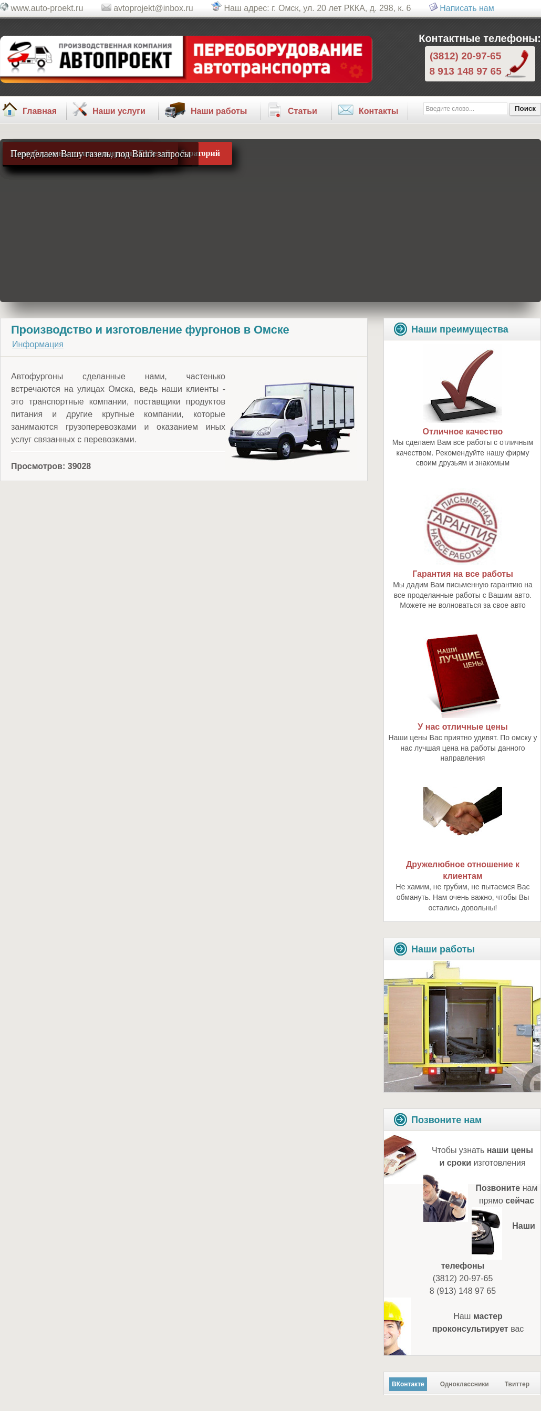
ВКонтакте (408, 1384)
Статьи (302, 111)
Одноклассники (464, 1384)
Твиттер (517, 1384)
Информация (38, 344)
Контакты (378, 111)
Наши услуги (118, 111)
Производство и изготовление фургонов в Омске (150, 329)
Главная (40, 111)
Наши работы (219, 111)
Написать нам (467, 8)
